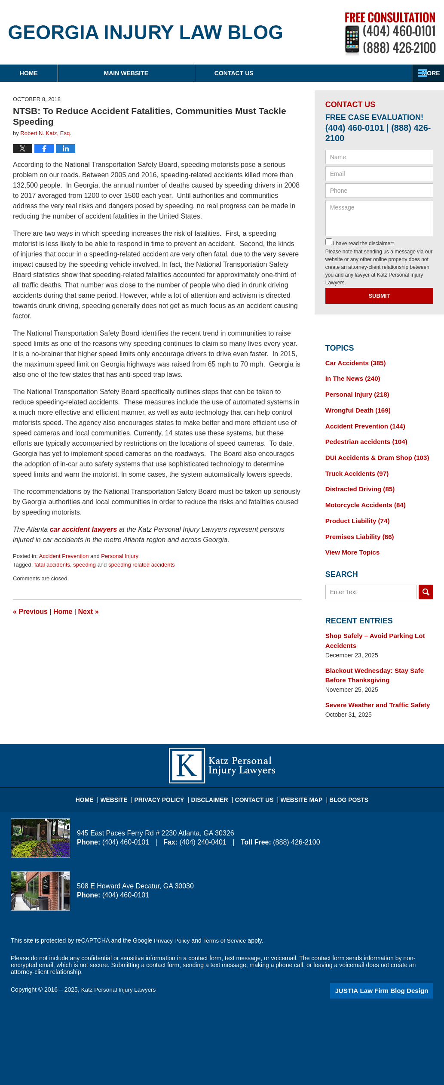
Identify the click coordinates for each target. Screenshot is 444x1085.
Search (426, 582)
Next (88, 611)
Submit (379, 296)
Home (55, 73)
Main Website (179, 73)
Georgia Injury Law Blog (145, 32)
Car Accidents (353, 362)
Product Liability (355, 513)
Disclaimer (212, 783)
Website (124, 783)
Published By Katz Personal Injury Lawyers (390, 33)
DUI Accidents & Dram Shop (373, 453)
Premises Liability (357, 528)
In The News (350, 377)
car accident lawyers (83, 529)
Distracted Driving (357, 483)
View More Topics (350, 543)
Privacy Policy (166, 783)
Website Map (297, 783)
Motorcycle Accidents (362, 498)
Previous (30, 611)
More (425, 73)
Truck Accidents (354, 468)
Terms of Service (227, 927)
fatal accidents (52, 564)
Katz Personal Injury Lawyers (120, 976)
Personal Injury (119, 556)
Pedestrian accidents (363, 438)
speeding (84, 564)
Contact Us (314, 73)
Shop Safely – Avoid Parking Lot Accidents (371, 630)
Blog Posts (340, 783)
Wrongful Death (355, 407)
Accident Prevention (64, 556)
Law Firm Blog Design (392, 977)
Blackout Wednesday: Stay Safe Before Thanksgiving (370, 664)
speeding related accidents (141, 564)
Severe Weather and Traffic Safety (373, 692)
